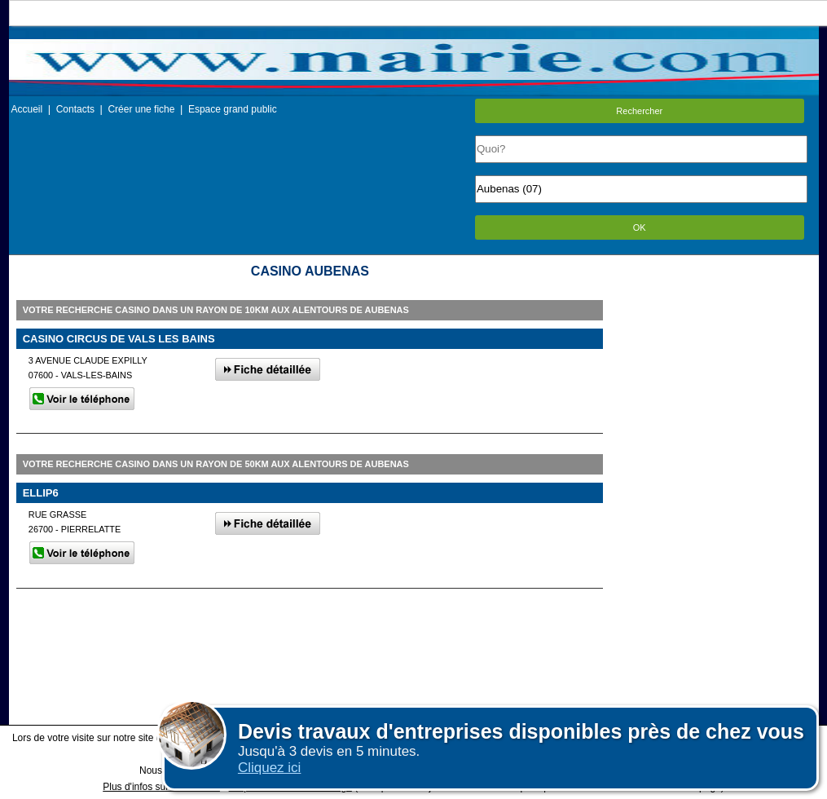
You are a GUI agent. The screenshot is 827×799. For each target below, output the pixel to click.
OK (639, 227)
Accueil (27, 109)
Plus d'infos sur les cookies (161, 786)
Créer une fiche (141, 109)
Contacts (75, 109)
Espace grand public (232, 109)
